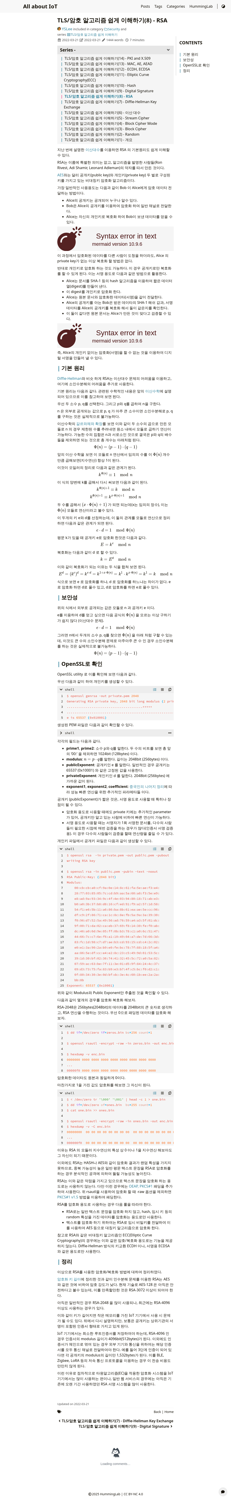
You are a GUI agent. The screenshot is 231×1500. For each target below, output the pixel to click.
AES (60, 174)
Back (157, 1412)
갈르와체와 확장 (89, 423)
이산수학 (152, 391)
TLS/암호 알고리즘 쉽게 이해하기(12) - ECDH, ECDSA (107, 69)
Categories (176, 6)
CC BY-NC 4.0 (133, 1494)
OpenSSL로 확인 (196, 65)
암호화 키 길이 (69, 1279)
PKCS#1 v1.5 (67, 1197)
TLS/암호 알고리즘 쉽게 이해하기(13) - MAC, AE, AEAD (108, 63)
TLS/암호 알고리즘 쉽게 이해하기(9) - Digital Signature (109, 90)
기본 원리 (190, 54)
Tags (159, 6)
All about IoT (40, 6)
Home (169, 1412)
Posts (146, 6)
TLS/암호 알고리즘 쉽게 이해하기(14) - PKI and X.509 (107, 58)
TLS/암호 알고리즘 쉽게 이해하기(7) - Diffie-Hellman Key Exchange (115, 1420)
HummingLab (201, 6)
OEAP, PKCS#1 (140, 1186)
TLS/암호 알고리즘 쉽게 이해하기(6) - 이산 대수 (103, 112)
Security (112, 29)
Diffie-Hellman (69, 378)
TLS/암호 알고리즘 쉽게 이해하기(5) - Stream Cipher (107, 118)
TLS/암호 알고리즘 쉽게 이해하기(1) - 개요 (98, 139)
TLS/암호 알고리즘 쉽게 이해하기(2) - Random (102, 134)
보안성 (188, 59)
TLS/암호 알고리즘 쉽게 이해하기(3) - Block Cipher (105, 128)
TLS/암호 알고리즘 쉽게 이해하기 (92, 34)
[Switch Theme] (223, 6)
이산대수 (92, 149)
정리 (186, 70)
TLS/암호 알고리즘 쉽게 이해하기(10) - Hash (100, 85)
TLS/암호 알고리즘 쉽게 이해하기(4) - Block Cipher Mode (111, 123)
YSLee (64, 28)
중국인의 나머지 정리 (146, 786)
